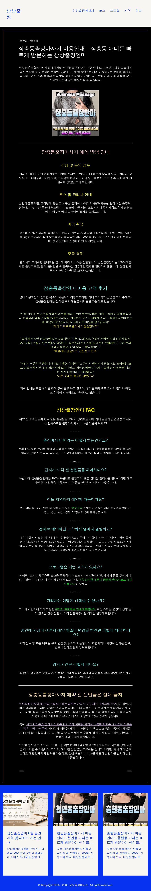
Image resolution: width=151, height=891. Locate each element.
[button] (127, 11)
